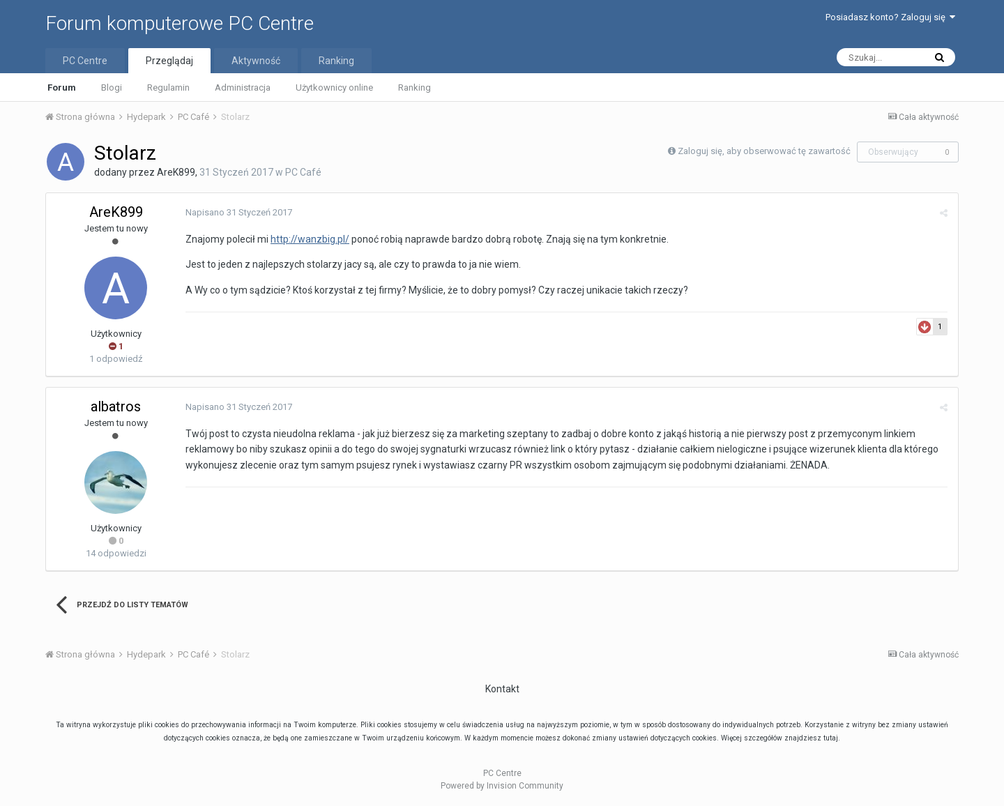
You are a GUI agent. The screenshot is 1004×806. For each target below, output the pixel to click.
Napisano (238, 212)
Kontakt (502, 688)
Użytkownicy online (334, 87)
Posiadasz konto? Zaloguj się (890, 17)
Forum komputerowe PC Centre (179, 23)
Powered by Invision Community (502, 786)
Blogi (111, 87)
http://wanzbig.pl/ (310, 239)
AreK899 (176, 172)
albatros (116, 406)
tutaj (830, 738)
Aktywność (255, 60)
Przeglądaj (169, 60)
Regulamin (168, 87)
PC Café (303, 172)
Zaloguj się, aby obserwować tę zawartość (764, 151)
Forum (61, 87)
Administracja (243, 87)
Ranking (414, 87)
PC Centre (85, 60)
